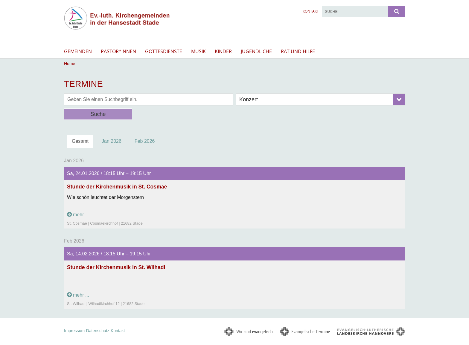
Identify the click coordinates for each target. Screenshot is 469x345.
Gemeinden (78, 51)
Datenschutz (97, 330)
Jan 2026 (111, 141)
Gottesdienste (163, 51)
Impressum (74, 330)
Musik (198, 51)
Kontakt (311, 11)
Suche (98, 114)
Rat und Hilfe (298, 51)
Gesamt (80, 141)
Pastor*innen (118, 51)
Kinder (223, 51)
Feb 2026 (145, 141)
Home (69, 63)
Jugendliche (256, 51)
